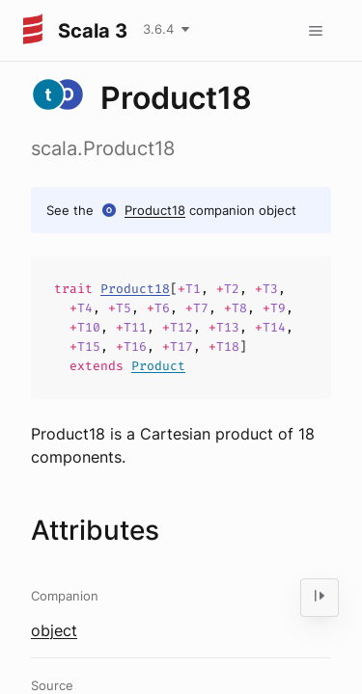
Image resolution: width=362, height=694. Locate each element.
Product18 (155, 210)
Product (158, 366)
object (54, 630)
